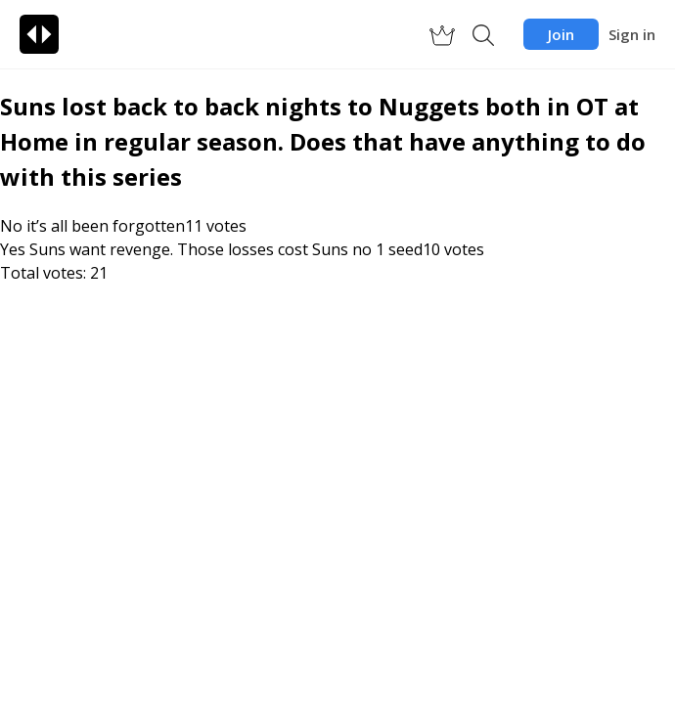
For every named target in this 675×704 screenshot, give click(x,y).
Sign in (631, 34)
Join (561, 34)
